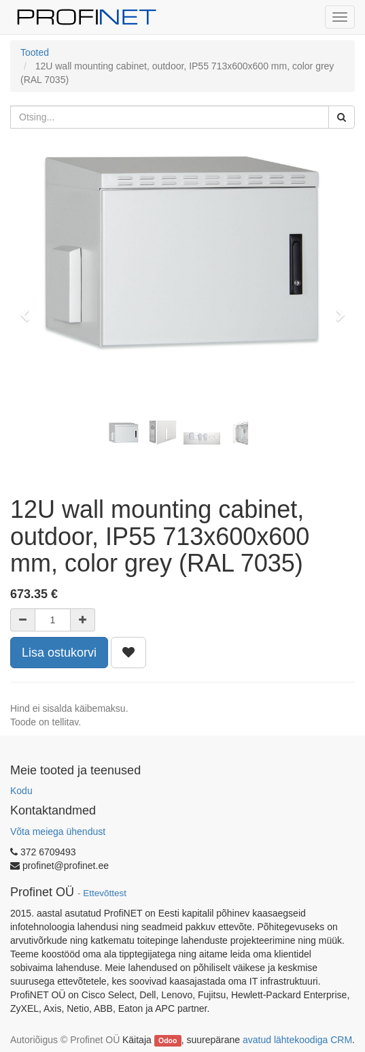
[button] (29, 308)
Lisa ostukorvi (59, 652)
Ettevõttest (104, 893)
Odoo (167, 1040)
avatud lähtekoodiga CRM (297, 1039)
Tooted (34, 52)
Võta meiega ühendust (57, 831)
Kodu (21, 790)
